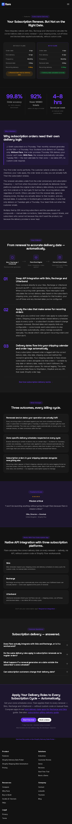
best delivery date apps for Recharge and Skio (46, 709)
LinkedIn (41, 791)
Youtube (41, 795)
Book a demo (44, 720)
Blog (40, 799)
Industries (42, 756)
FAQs (4, 803)
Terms (4, 818)
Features (5, 756)
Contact (41, 787)
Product (5, 751)
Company (42, 783)
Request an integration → (48, 609)
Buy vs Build (6, 795)
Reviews (41, 768)
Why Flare (6, 791)
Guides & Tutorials (9, 799)
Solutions (42, 751)
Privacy (5, 814)
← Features (26, 16)
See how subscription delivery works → (36, 382)
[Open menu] (68, 4)
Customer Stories (44, 760)
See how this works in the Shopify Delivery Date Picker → (36, 739)
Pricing (4, 768)
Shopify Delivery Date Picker (13, 760)
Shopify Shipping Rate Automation (15, 764)
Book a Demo (43, 775)
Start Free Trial (43, 772)
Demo (40, 764)
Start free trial (28, 720)
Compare (5, 787)
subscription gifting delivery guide (43, 712)
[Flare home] (6, 4)
